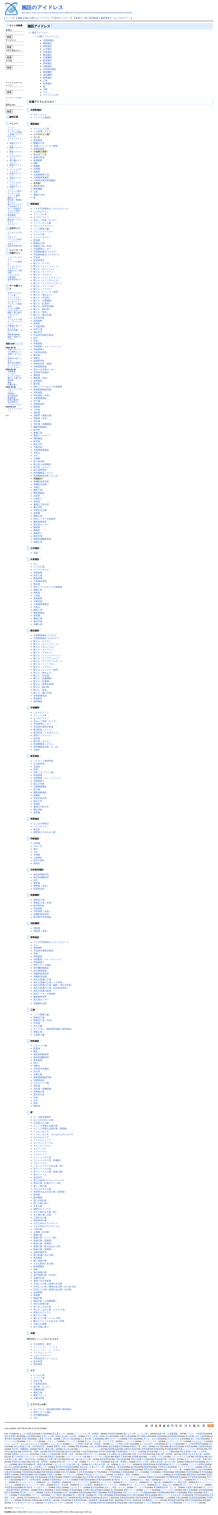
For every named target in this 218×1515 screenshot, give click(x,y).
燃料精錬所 (38, 493)
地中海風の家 (40, 1272)
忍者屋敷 (37, 1292)
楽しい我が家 (40, 1186)
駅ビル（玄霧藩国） (43, 300)
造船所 (36, 171)
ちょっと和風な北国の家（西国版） (51, 1128)
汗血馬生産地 (40, 352)
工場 (45, 80)
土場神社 (37, 857)
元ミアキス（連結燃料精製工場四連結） (53, 1029)
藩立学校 (37, 507)
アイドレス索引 (14, 191)
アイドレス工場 (41, 128)
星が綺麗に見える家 (43, 1255)
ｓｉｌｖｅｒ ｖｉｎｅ (45, 1347)
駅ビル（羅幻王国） (43, 315)
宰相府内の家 (40, 1220)
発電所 (36, 501)
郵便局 (36, 527)
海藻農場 (37, 140)
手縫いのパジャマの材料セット (14, 350)
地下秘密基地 (40, 470)
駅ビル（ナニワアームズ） (46, 280)
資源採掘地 (38, 149)
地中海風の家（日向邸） (45, 1275)
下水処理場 (38, 326)
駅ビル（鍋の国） (42, 309)
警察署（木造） (41, 378)
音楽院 (36, 323)
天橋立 (36, 487)
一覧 (84, 18)
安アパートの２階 (42, 1168)
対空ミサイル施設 (42, 965)
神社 (35, 849)
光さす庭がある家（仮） (45, 1212)
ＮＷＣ (10, 243)
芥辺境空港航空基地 (43, 335)
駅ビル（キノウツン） (44, 271)
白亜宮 (36, 496)
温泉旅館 (37, 320)
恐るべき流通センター (44, 369)
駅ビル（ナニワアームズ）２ (47, 283)
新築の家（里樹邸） (43, 1249)
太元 (9, 317)
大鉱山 (36, 452)
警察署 (36, 375)
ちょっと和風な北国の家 (45, 1125)
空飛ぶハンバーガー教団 (45, 146)
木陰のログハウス (42, 1312)
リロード (66, 18)
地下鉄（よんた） (42, 467)
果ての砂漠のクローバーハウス (48, 1180)
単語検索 (93, 18)
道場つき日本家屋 (42, 1280)
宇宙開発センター (42, 249)
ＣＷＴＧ (11, 237)
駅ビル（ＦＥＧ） (42, 263)
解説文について (14, 219)
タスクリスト (13, 213)
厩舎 (35, 1051)
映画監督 (11, 398)
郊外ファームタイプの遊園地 (47, 386)
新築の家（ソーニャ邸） (45, 1237)
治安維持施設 (49, 69)
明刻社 (36, 863)
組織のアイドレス (16, 188)
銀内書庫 (37, 1197)
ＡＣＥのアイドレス (16, 157)
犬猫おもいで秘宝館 (14, 271)
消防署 (36, 412)
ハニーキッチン (41, 826)
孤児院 (36, 384)
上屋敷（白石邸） (42, 1232)
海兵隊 (10, 380)
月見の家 (37, 1206)
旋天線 (36, 441)
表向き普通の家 (41, 1304)
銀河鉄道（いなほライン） (46, 732)
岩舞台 (36, 358)
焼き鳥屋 (37, 1361)
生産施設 (47, 52)
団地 (35, 1269)
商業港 (36, 407)
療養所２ (37, 533)
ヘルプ (115, 18)
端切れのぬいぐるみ (14, 359)
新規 (77, 18)
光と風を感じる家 (42, 1215)
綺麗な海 (37, 542)
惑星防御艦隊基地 (42, 539)
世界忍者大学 (40, 798)
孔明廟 (36, 843)
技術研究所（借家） (43, 363)
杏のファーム (40, 1174)
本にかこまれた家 (42, 1306)
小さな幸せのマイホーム (45, 1223)
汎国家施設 (48, 40)
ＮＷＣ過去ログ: (13, 50)
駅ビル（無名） (41, 312)
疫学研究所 (38, 260)
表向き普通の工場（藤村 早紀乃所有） (53, 985)
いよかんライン (41, 211)
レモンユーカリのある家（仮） (48, 1166)
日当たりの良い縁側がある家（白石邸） (53, 1289)
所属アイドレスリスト (48, 36)
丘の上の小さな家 (42, 1189)
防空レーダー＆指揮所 (44, 519)
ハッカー (11, 373)
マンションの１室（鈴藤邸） (47, 1160)
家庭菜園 (37, 578)
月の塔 (36, 1071)
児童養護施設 (40, 398)
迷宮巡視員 (12, 395)
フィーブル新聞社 (14, 263)
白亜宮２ (37, 498)
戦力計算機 (12, 330)
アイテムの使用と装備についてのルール (14, 134)
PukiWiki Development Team (38, 1512)
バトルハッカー (14, 404)
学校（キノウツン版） (44, 772)
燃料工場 (37, 490)
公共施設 (47, 49)
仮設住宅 (37, 332)
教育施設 (47, 60)
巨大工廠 (37, 1026)
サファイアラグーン (43, 226)
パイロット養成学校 (43, 761)
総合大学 (37, 444)
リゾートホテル (41, 237)
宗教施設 (47, 66)
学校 (35, 341)
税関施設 (37, 438)
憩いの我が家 (40, 1200)
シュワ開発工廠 (41, 228)
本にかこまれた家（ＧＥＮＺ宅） (50, 1309)
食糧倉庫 (37, 160)
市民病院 (37, 392)
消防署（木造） (41, 418)
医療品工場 (38, 243)
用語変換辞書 (13, 334)
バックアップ (45, 18)
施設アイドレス (40, 32)
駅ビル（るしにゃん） (44, 269)
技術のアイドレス (16, 179)
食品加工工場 (40, 154)
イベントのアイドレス (16, 170)
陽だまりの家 (40, 1315)
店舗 (45, 89)
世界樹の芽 (38, 1091)
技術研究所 (38, 360)
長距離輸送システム (43, 473)
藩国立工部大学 (41, 504)
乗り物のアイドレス (16, 161)
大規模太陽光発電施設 (44, 180)
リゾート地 (38, 1378)
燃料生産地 (38, 186)
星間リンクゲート (42, 435)
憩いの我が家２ (41, 1203)
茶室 (35, 1103)
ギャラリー (12, 224)
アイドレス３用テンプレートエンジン (14, 321)
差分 (33, 18)
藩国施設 (47, 43)
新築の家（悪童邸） (43, 1240)
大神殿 (36, 458)
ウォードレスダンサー (14, 390)
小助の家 (37, 1229)
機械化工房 (38, 143)
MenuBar (67, 1449)
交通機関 (47, 57)
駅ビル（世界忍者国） (44, 306)
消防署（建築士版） (43, 415)
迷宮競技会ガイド (14, 280)
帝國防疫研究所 (41, 481)
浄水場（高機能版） (43, 424)
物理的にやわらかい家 (44, 832)
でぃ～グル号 (40, 214)
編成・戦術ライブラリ (14, 338)
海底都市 (37, 947)
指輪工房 (37, 590)
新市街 (36, 430)
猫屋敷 (36, 1295)
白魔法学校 (38, 1398)
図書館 (36, 166)
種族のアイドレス (16, 144)
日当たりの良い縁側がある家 (47, 1283)
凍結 (26, 18)
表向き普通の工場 (42, 979)
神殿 (35, 163)
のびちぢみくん (14, 310)
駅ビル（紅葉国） (42, 303)
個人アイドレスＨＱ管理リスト (14, 205)
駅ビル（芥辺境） (42, 297)
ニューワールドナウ (14, 258)
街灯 (35, 338)
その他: (9, 61)
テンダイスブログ (14, 233)
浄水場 (36, 421)
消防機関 (47, 75)
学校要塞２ (38, 349)
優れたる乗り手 (14, 378)
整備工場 (37, 432)
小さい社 (37, 846)
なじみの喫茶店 (41, 823)
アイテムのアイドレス (16, 183)
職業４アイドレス (16, 153)
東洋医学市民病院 (42, 917)
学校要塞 (37, 343)
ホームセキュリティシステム (14, 366)
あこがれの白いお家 (43, 1120)
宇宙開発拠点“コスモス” (45, 251)
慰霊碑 (36, 240)
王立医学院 (38, 318)
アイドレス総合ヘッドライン (14, 240)
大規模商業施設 (41, 177)
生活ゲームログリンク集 (14, 294)
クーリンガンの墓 (42, 223)
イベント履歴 (13, 195)
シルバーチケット (42, 1355)
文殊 (9, 306)
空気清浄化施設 (41, 372)
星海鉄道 (37, 698)
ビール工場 (38, 234)
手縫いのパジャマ (14, 355)
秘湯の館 (37, 1298)
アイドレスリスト (14, 139)
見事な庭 (37, 1074)
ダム (35, 564)
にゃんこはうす (41, 1131)
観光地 (36, 355)
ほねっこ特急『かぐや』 (45, 220)
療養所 (36, 530)
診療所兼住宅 (40, 1252)
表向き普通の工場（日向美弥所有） (51, 988)
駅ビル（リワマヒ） (43, 289)
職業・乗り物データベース (14, 314)
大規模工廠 (38, 1034)
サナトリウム (40, 114)
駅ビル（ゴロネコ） (43, 274)
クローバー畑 (40, 1045)
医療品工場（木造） (43, 246)
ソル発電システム (42, 131)
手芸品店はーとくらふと (45, 1358)
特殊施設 (47, 83)
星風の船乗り (13, 400)
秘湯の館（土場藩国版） (45, 1301)
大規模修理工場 (41, 174)
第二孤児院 (38, 461)
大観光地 (37, 447)
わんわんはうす (41, 1137)
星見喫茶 (37, 1257)
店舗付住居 (38, 1278)
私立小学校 (38, 784)
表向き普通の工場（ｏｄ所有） (48, 982)
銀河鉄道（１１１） (43, 729)
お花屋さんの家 (41, 1123)
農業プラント (40, 1395)
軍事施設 (47, 77)
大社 (35, 455)
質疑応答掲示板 (14, 246)
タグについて (13, 217)
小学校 (36, 409)
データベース (13, 193)
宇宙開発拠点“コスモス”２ (46, 254)
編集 (20, 18)
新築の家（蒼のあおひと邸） (47, 1246)
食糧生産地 (38, 157)
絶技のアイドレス (16, 174)
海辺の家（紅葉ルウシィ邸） (47, 1183)
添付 (56, 18)
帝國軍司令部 (40, 1003)
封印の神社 (38, 860)
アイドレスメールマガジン (14, 267)
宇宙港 (36, 257)
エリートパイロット (14, 410)
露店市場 (37, 536)
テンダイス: (11, 40)
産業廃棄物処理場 (42, 389)
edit (7, 415)
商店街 (36, 829)
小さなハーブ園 (41, 1083)
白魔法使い (12, 384)
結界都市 (37, 381)
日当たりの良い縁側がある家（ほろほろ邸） (55, 1286)
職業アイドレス (16, 148)
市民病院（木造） (42, 395)
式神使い (11, 393)
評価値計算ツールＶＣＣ (14, 327)
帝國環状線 (38, 1389)
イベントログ (13, 297)
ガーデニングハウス (43, 1143)
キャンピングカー (42, 1145)
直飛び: (9, 30)
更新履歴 (11, 215)
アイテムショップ (42, 1140)
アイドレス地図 (14, 304)
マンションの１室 (42, 1157)
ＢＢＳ (10, 222)
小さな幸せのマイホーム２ (46, 1226)
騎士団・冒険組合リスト (14, 201)
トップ (9, 18)
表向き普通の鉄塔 (42, 991)
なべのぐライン (41, 217)
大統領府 (11, 277)
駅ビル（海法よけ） (43, 294)
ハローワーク (13, 275)
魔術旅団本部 (40, 521)
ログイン (126, 18)
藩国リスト (12, 198)
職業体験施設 (40, 427)
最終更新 (105, 18)
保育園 (36, 513)
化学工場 (37, 329)
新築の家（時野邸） (43, 1243)
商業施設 (47, 63)
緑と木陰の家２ (41, 1327)
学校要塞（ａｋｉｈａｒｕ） (47, 346)
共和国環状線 (40, 366)
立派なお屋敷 (40, 1324)
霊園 (35, 552)
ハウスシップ (40, 1154)
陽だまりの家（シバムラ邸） (47, 1318)
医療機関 (47, 72)
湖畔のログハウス (42, 1209)
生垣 (35, 1097)
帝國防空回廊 (40, 484)
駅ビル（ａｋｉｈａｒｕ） (46, 266)
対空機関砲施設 (41, 968)
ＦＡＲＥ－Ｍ (18, 1508)
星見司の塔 (38, 1094)
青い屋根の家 (40, 1260)
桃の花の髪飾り (14, 363)
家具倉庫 (37, 1060)
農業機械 (37, 189)
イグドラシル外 (50, 95)
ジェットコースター (43, 231)
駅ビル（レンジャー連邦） (46, 292)
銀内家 (36, 1194)
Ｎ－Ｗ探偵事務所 (42, 1117)
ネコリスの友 (13, 376)
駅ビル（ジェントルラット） (47, 277)
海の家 (36, 137)
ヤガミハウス (40, 1163)
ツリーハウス (40, 1151)
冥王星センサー (41, 524)
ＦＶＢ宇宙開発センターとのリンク (51, 208)
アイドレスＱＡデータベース (14, 300)
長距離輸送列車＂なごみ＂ (46, 475)
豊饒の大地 (38, 194)
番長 (9, 382)
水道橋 (36, 168)
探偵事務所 (38, 1266)
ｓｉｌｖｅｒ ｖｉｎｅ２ (46, 1349)
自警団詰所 (38, 404)
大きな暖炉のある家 (43, 1263)
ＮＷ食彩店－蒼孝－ (43, 1344)
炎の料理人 (12, 402)
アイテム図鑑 (13, 308)
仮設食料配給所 (41, 874)
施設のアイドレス (42, 7)
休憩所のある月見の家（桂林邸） (50, 1191)
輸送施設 (47, 55)
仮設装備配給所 (41, 877)
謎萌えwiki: (11, 105)
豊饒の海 (37, 516)
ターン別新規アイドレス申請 (14, 210)
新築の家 (37, 1235)
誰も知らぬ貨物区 (42, 464)
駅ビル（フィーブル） (44, 286)
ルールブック (13, 130)
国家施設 (47, 46)
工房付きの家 (40, 1217)
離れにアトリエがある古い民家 (48, 1321)
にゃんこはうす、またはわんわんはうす (53, 1134)
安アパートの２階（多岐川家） (48, 1171)
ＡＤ (45, 92)
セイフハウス (40, 1148)
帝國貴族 (11, 371)
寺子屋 (36, 401)
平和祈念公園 (40, 510)
